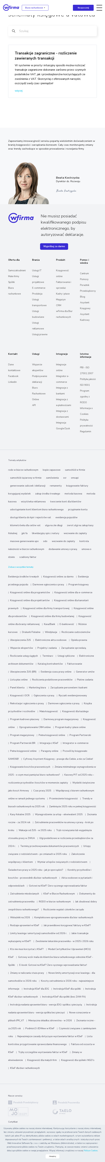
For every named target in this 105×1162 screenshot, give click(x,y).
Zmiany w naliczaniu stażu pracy (27, 973)
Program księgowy (78, 584)
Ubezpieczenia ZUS (20, 640)
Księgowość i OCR (20, 695)
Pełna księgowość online (52, 735)
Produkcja (37, 293)
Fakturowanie (74, 663)
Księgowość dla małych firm (42, 1060)
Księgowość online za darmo (58, 576)
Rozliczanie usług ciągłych (24, 656)
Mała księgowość (49, 711)
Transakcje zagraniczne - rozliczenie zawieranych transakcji (46, 56)
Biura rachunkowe (34, 7)
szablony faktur (27, 557)
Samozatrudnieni (17, 270)
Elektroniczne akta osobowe (51, 640)
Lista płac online (19, 679)
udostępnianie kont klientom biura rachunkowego (37, 509)
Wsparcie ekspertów (21, 648)
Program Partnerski (80, 735)
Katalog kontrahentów (50, 663)
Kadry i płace (63, 293)
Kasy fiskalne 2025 (20, 814)
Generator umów (85, 671)
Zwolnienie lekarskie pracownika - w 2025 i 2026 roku (64, 941)
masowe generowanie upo (24, 541)
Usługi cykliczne (66, 656)
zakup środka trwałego (47, 493)
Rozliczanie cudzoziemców (76, 632)
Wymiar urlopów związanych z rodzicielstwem (62, 862)
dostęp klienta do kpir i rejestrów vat (30, 517)
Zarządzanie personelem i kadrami (68, 687)
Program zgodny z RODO (85, 396)
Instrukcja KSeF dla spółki (67, 988)
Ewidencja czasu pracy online (56, 671)
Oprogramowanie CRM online (35, 727)
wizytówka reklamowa (33, 501)
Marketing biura (37, 687)
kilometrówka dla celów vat (25, 525)
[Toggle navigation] (99, 8)
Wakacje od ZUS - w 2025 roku (35, 830)
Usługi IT (37, 270)
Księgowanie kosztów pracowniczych (30, 767)
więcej (19, 91)
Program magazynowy (22, 735)
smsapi (75, 477)
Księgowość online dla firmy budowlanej (52, 616)
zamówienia (52, 477)
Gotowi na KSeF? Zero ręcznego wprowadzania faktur (58, 885)
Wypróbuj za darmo (54, 246)
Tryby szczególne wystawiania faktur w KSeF (42, 1052)
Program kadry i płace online (70, 727)
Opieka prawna (79, 640)
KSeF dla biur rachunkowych (25, 1068)
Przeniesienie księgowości (63, 798)
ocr (65, 477)
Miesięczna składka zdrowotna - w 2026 (50, 1020)
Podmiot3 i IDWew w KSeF (39, 1028)
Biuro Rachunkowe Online (38, 393)
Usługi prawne (39, 334)
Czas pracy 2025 (42, 790)
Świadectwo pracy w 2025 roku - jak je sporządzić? (35, 870)
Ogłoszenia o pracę (44, 695)
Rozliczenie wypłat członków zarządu (63, 909)
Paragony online (49, 751)
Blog (82, 296)
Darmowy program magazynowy (61, 719)
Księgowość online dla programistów (30, 592)
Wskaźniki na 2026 (20, 917)
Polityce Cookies (91, 1150)
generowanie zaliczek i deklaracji (27, 485)
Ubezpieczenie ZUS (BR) (23, 671)
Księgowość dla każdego (75, 711)
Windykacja (51, 632)
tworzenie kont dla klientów (65, 501)
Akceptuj (52, 1156)
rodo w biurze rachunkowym (23, 470)
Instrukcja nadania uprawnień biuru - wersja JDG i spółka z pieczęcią (46, 1004)
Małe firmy (13, 276)
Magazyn (61, 299)
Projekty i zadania (47, 648)
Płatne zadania (85, 679)
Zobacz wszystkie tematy (20, 567)
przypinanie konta (77, 509)
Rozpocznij (83, 7)
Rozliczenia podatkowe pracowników (52, 679)
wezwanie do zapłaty (75, 533)
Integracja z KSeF (49, 743)
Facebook (13, 376)
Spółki (11, 282)
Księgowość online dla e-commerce (73, 592)
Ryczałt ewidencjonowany (73, 695)
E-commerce (38, 288)
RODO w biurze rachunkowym (55, 901)
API (34, 405)
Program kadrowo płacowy (24, 719)
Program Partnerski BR (22, 743)
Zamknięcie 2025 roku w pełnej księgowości (72, 806)
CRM (58, 305)
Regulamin (85, 431)
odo (45, 541)
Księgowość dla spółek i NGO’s (77, 1060)
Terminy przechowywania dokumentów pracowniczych (49, 846)
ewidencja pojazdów (67, 517)
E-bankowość (67, 624)
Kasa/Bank (49, 624)
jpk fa (24, 533)
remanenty (56, 485)
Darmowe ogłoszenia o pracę (48, 584)
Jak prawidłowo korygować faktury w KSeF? (67, 925)
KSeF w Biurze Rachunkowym (59, 893)
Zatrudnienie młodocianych (24, 893)
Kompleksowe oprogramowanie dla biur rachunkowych (63, 917)
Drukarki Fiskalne (31, 632)
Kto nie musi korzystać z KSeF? (27, 949)
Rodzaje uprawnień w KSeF (24, 925)
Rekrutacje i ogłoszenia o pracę (27, 703)
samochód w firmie (75, 470)
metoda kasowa (73, 493)
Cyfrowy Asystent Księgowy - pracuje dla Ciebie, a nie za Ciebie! (58, 759)
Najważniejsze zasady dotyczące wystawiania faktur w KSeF (50, 1036)
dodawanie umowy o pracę (63, 549)
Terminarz (47, 656)
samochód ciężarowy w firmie (26, 477)
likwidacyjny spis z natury (45, 533)
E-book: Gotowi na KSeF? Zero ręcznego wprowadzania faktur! (53, 965)
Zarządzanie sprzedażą (73, 648)
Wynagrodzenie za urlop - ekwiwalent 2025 (59, 814)
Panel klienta (17, 687)
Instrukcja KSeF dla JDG (36, 988)
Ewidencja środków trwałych (23, 576)
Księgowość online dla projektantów (30, 600)
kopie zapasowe (51, 470)
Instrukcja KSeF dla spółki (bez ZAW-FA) (64, 996)
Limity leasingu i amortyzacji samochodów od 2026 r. (38, 933)
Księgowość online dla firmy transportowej (46, 608)
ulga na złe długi (53, 525)
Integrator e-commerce (76, 743)
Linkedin (12, 382)
